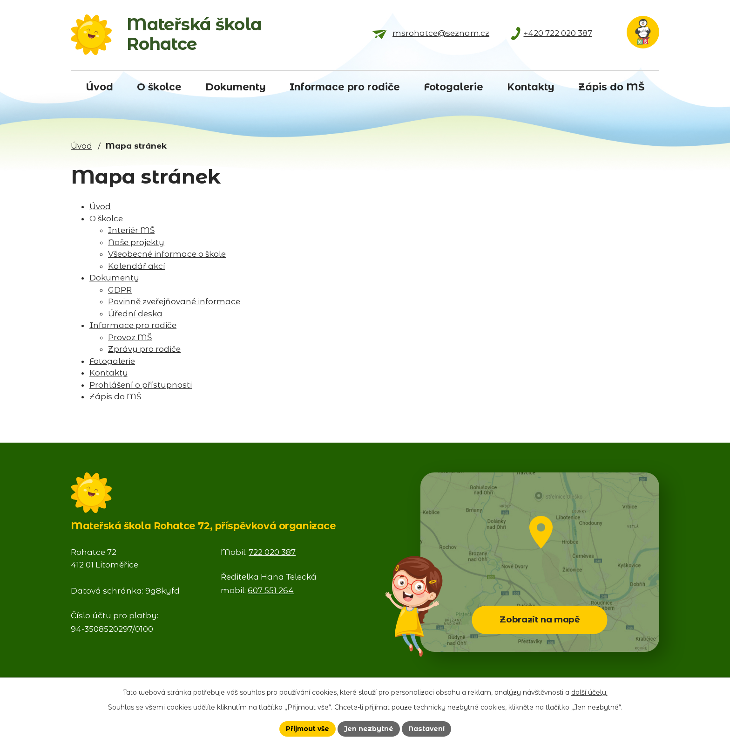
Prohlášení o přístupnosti (140, 385)
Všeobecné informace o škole (167, 254)
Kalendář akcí (136, 266)
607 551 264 (271, 590)
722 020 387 (272, 552)
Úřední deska (135, 313)
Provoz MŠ (130, 337)
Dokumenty (114, 277)
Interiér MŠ (131, 230)
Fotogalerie (112, 361)
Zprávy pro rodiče (144, 349)
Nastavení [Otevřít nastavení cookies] (426, 728)
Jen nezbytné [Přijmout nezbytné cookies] (368, 728)
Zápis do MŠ (115, 396)
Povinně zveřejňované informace (174, 301)
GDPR (120, 289)
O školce (106, 218)
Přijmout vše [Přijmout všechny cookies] (307, 728)
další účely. (589, 692)
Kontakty (108, 372)
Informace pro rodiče (132, 325)
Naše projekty (136, 242)
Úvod (81, 145)
